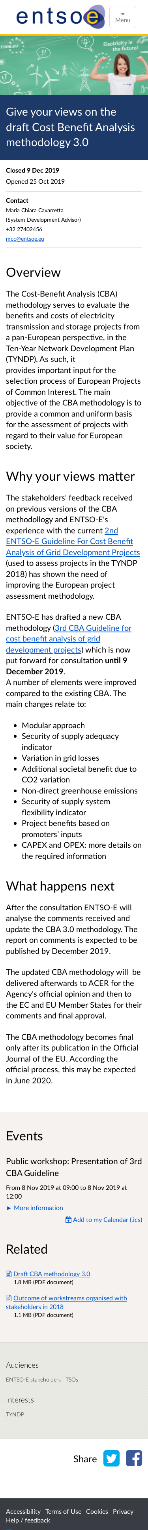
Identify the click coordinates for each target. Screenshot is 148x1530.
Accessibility (23, 1511)
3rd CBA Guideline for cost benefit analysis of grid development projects (68, 638)
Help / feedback (28, 1520)
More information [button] (38, 1207)
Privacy (123, 1511)
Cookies (97, 1511)
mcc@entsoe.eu (25, 238)
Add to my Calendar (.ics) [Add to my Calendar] (104, 1219)
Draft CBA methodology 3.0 (48, 1273)
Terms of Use (63, 1511)
